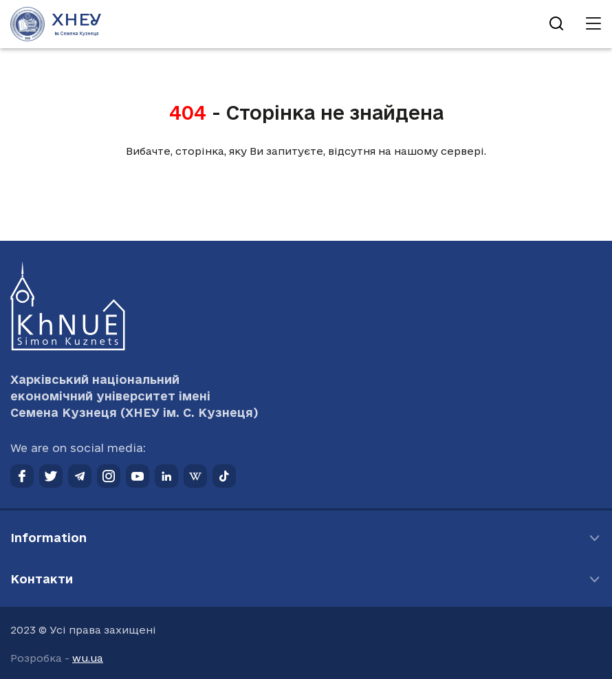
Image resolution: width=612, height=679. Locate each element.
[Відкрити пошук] (556, 24)
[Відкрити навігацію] (593, 24)
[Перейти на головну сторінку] (56, 24)
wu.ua (87, 658)
